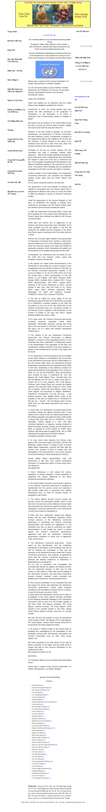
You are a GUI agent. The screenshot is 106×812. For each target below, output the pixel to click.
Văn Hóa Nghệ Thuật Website (40, 768)
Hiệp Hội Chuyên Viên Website (41, 721)
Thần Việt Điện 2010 (82, 58)
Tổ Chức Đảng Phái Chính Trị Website (43, 702)
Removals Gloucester (38, 749)
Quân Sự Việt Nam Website (40, 742)
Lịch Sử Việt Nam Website (40, 725)
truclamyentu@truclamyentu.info (52, 49)
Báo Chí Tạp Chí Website (39, 690)
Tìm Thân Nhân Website (39, 754)
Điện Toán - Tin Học (15, 71)
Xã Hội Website (37, 771)
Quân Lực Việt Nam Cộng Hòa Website (43, 744)
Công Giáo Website (37, 697)
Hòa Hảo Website (37, 716)
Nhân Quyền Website (38, 735)
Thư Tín (78, 184)
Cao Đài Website (36, 692)
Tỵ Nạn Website (37, 766)
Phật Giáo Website (37, 740)
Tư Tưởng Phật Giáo (15, 121)
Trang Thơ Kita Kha (15, 151)
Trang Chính (12, 32)
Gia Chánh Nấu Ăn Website (40, 709)
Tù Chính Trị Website (38, 764)
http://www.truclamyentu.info (59, 47)
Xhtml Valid (24, 802)
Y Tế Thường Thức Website (40, 778)
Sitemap (11, 130)
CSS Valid (32, 802)
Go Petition (49, 84)
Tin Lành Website (37, 756)
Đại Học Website (37, 699)
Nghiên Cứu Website (38, 733)
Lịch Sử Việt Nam (82, 31)
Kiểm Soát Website (37, 723)
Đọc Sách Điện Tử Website (40, 706)
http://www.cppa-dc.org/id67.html (47, 431)
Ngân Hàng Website (38, 730)
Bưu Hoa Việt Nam (15, 41)
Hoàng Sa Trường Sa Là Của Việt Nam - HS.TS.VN (82, 66)
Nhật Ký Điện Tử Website (39, 737)
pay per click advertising (50, 677)
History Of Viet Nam (15, 100)
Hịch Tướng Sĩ (13, 80)
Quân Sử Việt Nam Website (40, 747)
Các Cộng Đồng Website (39, 695)
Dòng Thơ (11, 50)
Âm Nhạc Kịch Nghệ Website (40, 687)
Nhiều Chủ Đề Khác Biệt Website (42, 728)
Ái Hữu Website (36, 685)
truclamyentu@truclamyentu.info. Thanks (56, 798)
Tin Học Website (37, 704)
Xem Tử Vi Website (38, 775)
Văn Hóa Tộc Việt (14, 182)
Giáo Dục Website (37, 714)
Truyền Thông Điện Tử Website (41, 761)
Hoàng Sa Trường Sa (38, 718)
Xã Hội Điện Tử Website (39, 773)
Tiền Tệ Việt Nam (81, 163)
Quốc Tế (78, 141)
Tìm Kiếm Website (37, 752)
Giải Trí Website (37, 711)
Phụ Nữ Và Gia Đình (82, 132)
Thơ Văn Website (37, 759)
